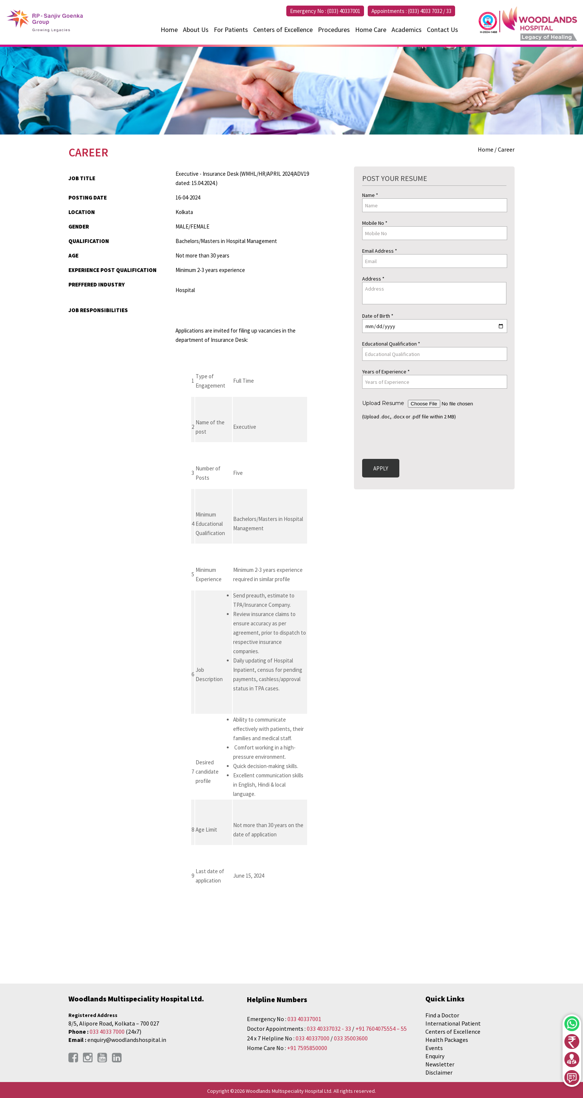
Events (434, 1048)
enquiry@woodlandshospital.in (126, 1039)
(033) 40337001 (343, 10)
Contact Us (442, 29)
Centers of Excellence (283, 29)
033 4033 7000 (107, 1031)
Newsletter (439, 1064)
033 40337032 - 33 (329, 1028)
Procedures (334, 29)
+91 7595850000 (307, 1048)
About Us (196, 29)
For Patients (231, 29)
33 (448, 10)
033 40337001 (304, 1019)
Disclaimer (438, 1072)
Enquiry (434, 1056)
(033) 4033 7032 (425, 10)
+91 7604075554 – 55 (381, 1028)
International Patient (453, 1023)
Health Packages (446, 1039)
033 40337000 (313, 1038)
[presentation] (418, 438)
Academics (407, 29)
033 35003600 (351, 1038)
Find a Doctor (442, 1015)
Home (169, 29)
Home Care (370, 29)
